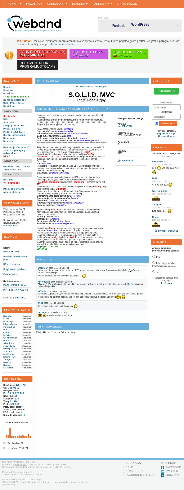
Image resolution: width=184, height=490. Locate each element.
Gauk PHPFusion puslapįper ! (42, 53)
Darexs (7, 362)
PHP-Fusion (21, 464)
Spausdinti (126, 160)
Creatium (27, 472)
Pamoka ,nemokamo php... (15, 258)
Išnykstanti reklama (15, 269)
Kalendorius (10, 274)
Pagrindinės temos (140, 474)
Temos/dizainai (12, 170)
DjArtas (7, 335)
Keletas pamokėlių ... (15, 298)
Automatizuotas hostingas (91, 87)
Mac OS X (13, 388)
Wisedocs (8, 343)
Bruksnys (8, 321)
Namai (7, 87)
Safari (17, 390)
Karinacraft (9, 357)
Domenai (8, 141)
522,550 (14, 404)
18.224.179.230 (15, 393)
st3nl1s (42, 291)
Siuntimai (9, 122)
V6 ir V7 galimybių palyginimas (14, 151)
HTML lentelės (11, 264)
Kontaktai (9, 106)
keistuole (8, 368)
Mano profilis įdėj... (15, 285)
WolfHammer (10, 338)
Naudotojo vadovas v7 (16, 147)
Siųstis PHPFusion (89, 53)
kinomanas (44, 282)
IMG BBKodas (11, 251)
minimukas (9, 327)
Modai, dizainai (12, 129)
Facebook (173, 467)
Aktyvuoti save (166, 136)
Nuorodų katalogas (14, 100)
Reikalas (8, 316)
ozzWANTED (125, 126)
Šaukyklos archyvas (166, 231)
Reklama (8, 180)
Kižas (6, 319)
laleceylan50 (10, 225)
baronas (43, 312)
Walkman (43, 268)
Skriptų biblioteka (14, 125)
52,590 (14, 401)
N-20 (5, 330)
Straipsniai (134, 471)
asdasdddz (9, 346)
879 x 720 (21, 385)
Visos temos (127, 3)
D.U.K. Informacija (14, 135)
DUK (6, 119)
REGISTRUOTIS (166, 91)
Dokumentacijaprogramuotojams (37, 64)
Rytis (6, 332)
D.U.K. (129, 467)
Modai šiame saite (14, 132)
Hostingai (9, 138)
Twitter (172, 471)
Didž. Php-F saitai (13, 103)
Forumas (8, 90)
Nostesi (7, 341)
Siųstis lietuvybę (129, 53)
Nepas (6, 365)
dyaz (40, 303)
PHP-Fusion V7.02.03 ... (15, 291)
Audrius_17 (9, 351)
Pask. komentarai (13, 189)
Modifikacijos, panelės (16, 166)
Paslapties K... (11, 349)
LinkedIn (172, 474)
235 (17, 399)
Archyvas (166, 283)
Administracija (12, 192)
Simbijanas (9, 354)
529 (15, 396)
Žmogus (7, 360)
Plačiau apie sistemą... (63, 44)
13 (23, 415)
